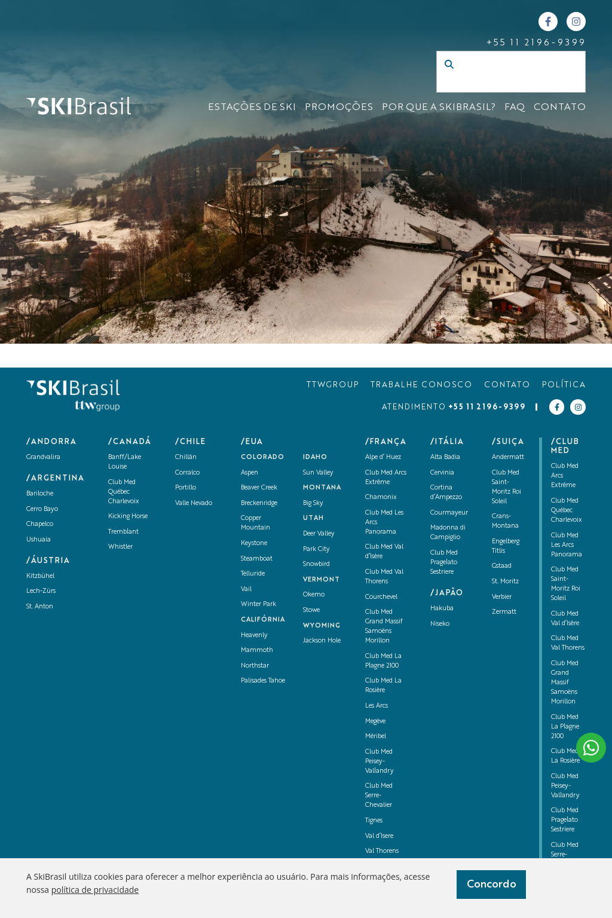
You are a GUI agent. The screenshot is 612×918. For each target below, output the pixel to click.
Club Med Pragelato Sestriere (444, 563)
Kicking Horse (128, 516)
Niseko (439, 624)
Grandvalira (43, 457)
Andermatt (508, 457)
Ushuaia (38, 540)
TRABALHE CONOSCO (421, 385)
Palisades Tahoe (263, 681)
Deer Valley (319, 534)
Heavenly (254, 635)
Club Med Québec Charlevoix (123, 492)
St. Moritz (505, 582)
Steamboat (257, 559)
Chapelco (39, 524)
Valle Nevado (193, 503)
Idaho (315, 457)
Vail (246, 589)
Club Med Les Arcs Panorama (566, 545)
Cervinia (442, 473)
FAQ (514, 107)
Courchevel (381, 597)
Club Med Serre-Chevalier (379, 796)
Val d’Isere (379, 836)
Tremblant (123, 532)
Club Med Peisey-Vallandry (379, 762)
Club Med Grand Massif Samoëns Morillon (565, 682)
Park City (316, 549)
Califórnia (263, 620)
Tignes (373, 821)
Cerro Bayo (42, 509)
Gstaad (502, 566)
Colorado (262, 457)
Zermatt (504, 612)
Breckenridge (259, 503)
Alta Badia (445, 457)
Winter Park (258, 604)
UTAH (313, 518)
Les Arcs (376, 706)
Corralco (187, 473)
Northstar (255, 666)
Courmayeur (449, 513)
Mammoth (257, 650)
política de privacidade (95, 889)
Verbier (502, 597)
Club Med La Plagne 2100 (565, 727)
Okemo (314, 595)
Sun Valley (318, 473)
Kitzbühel (40, 576)
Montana (322, 488)
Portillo (185, 488)
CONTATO (560, 107)
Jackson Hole (322, 641)
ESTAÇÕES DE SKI (252, 107)
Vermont (321, 580)
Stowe (311, 610)
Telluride (253, 574)
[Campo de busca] (498, 83)
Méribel (375, 736)
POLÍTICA (564, 385)
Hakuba (442, 608)
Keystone (254, 543)
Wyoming (322, 626)
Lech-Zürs (41, 591)
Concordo (491, 884)
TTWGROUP (333, 385)
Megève (375, 721)
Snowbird (316, 564)
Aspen (249, 473)
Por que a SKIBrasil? (438, 107)
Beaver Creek (259, 488)
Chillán (186, 457)
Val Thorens (382, 851)
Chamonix (381, 497)
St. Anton (39, 607)
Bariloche (39, 494)
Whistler (120, 547)
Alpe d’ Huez (383, 457)
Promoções (339, 107)
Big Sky (313, 503)
